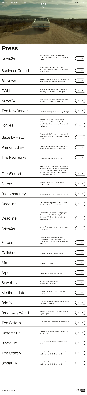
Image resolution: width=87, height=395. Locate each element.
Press (76, 2)
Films (4, 2)
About (25, 2)
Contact (82, 2)
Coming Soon (15, 2)
